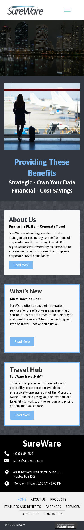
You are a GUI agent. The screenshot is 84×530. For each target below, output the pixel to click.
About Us (38, 499)
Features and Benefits (22, 507)
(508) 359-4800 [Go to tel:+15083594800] (23, 453)
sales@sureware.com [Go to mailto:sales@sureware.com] (28, 460)
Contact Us (53, 514)
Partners (53, 507)
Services (73, 507)
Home (21, 499)
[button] (67, 10)
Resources (30, 514)
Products (58, 499)
